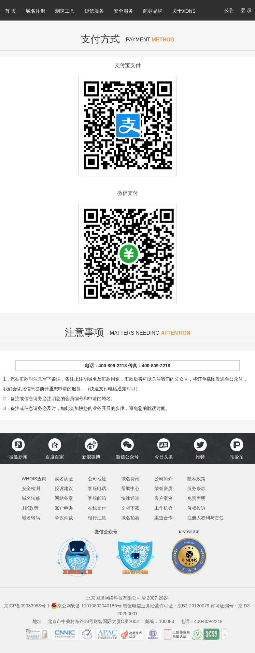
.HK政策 (30, 508)
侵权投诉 (196, 508)
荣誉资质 (163, 488)
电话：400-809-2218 (201, 621)
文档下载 (130, 508)
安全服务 (123, 11)
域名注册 (35, 11)
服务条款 (196, 488)
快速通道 (130, 498)
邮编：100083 (162, 621)
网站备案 (64, 498)
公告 (229, 10)
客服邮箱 (97, 498)
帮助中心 (130, 488)
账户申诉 (64, 508)
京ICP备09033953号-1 (27, 605)
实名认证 (64, 478)
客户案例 (163, 498)
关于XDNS (184, 11)
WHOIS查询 (34, 478)
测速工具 (65, 11)
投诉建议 (64, 488)
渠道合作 (163, 517)
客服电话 (97, 488)
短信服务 (94, 11)
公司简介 (163, 478)
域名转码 (31, 517)
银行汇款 (97, 517)
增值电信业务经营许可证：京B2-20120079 (167, 605)
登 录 (246, 10)
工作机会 (163, 508)
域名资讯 (130, 478)
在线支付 (97, 508)
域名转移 (31, 498)
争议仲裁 (64, 517)
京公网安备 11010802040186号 (86, 605)
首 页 (10, 11)
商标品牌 (153, 11)
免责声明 (196, 498)
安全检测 (31, 488)
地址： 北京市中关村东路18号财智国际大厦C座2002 (88, 621)
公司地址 (97, 478)
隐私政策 (196, 478)
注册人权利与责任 (205, 517)
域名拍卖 (130, 517)
